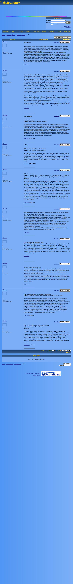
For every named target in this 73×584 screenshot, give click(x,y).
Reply (68, 37)
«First (42, 350)
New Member (67, 26)
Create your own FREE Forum (32, 373)
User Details (36, 31)
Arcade (59, 31)
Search (13, 31)
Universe (68, 352)
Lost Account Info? (65, 27)
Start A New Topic (60, 37)
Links (21, 31)
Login (68, 22)
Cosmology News (21, 35)
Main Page (6, 31)
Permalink (56, 42)
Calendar (52, 31)
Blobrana (5, 41)
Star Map (44, 31)
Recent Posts (67, 31)
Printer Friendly (64, 42)
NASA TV (28, 31)
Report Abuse (36, 375)
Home (3, 35)
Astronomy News (11, 35)
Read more (26, 64)
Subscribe (67, 363)
